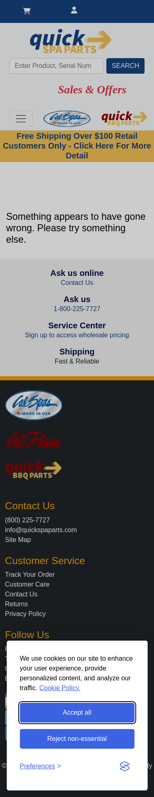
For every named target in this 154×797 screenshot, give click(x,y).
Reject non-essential (77, 738)
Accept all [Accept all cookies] (77, 712)
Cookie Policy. (59, 687)
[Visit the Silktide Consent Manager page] (124, 766)
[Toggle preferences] (40, 766)
